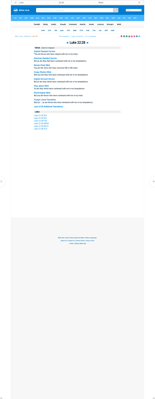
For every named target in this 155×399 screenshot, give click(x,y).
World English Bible (42, 93)
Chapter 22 (27, 36)
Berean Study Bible (42, 65)
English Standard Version (44, 51)
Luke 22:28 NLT (40, 118)
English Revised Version (44, 79)
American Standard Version (45, 58)
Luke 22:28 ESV (40, 121)
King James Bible (41, 86)
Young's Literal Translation (45, 100)
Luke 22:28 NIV (40, 115)
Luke (20, 36)
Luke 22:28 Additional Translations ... (49, 106)
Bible (16, 36)
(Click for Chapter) (47, 48)
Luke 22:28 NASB (41, 123)
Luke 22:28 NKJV (41, 126)
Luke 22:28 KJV (40, 129)
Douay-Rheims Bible (42, 72)
